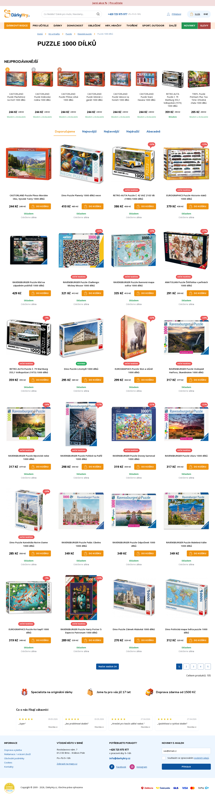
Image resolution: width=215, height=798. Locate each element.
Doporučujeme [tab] (65, 132)
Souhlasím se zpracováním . (188, 758)
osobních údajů (201, 758)
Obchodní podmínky (14, 758)
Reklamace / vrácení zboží (17, 754)
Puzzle (69, 34)
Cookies (8, 762)
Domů (40, 34)
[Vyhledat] (99, 14)
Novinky (189, 25)
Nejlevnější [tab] (111, 132)
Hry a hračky (54, 34)
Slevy (204, 25)
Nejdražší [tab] (132, 132)
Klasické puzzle (85, 34)
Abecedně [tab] (153, 132)
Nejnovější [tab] (89, 132)
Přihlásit (186, 766)
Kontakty (8, 766)
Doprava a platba (13, 749)
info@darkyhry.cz (119, 758)
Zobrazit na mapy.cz (67, 763)
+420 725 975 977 (117, 14)
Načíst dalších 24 (107, 666)
